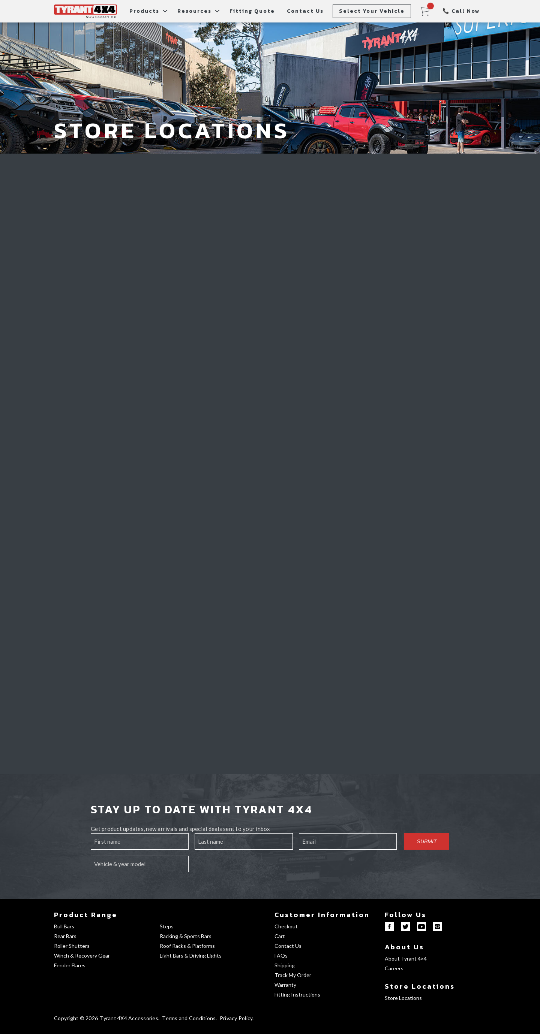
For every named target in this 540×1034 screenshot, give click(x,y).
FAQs (281, 955)
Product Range (85, 915)
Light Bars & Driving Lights (191, 955)
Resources (194, 11)
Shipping (284, 965)
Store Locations (420, 986)
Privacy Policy (236, 1018)
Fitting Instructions (297, 994)
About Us (404, 947)
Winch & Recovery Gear (82, 955)
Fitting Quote (252, 11)
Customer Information (322, 915)
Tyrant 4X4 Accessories (129, 1018)
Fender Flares (70, 965)
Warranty (285, 985)
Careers (394, 968)
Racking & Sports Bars (186, 936)
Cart (279, 936)
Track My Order (292, 975)
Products (144, 11)
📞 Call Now (461, 11)
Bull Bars (64, 926)
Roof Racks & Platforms (187, 946)
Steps (167, 926)
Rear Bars (65, 936)
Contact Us (305, 11)
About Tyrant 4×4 (406, 958)
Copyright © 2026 (76, 1018)
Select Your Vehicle (372, 11)
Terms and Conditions (189, 1018)
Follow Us (405, 915)
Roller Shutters (72, 946)
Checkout (286, 926)
